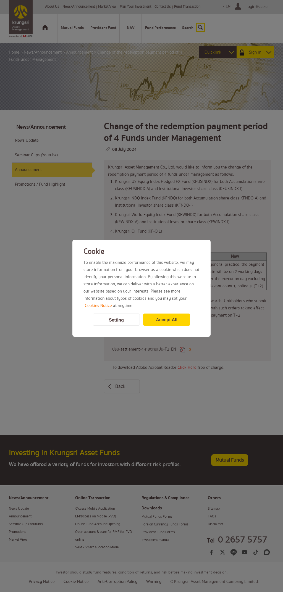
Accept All (166, 319)
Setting (116, 320)
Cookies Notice (98, 306)
